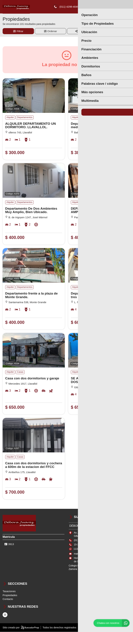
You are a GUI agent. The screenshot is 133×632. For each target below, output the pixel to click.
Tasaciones (9, 591)
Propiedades (10, 595)
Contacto (8, 599)
